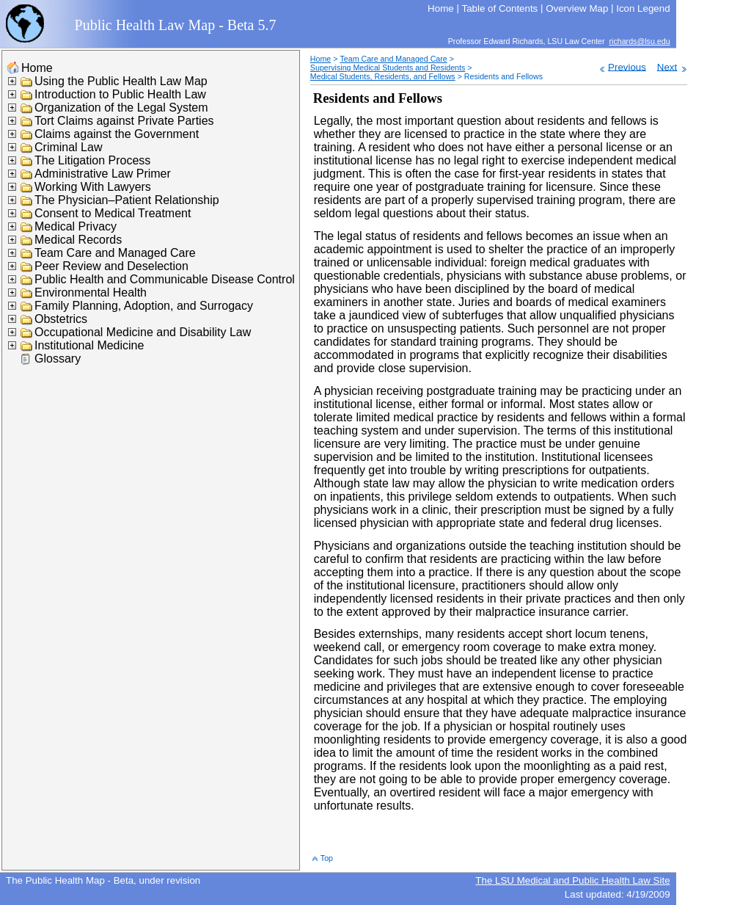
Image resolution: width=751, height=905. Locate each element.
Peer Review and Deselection (111, 266)
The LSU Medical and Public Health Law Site (572, 880)
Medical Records (78, 239)
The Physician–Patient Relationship (126, 200)
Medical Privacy (75, 226)
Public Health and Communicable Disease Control (164, 279)
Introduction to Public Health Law (120, 94)
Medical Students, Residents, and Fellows (382, 76)
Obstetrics (60, 319)
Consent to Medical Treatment (112, 213)
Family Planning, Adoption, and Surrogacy (143, 305)
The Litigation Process (92, 160)
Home (37, 68)
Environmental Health (90, 292)
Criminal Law (68, 147)
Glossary (57, 358)
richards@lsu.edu (639, 41)
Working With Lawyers (92, 187)
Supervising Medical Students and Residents (387, 67)
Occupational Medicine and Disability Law (142, 332)
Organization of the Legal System (121, 107)
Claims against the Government (116, 134)
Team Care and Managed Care (115, 253)
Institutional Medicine (89, 345)
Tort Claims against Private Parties (124, 121)
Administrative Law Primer (102, 173)
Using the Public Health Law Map (121, 81)
